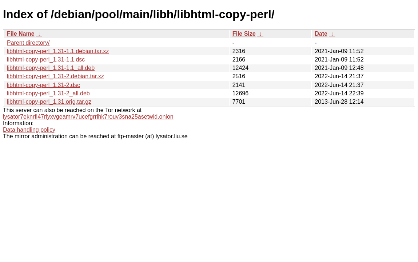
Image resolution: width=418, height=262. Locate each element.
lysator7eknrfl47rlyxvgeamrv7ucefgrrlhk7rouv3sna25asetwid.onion (88, 117)
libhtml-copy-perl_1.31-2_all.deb (48, 93)
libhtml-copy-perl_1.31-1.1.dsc (46, 59)
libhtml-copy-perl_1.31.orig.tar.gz (49, 102)
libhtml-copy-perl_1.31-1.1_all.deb (51, 68)
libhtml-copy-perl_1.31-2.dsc (43, 85)
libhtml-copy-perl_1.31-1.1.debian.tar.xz (58, 51)
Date (321, 34)
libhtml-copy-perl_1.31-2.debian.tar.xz (55, 76)
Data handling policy (29, 130)
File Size (244, 34)
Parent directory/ (28, 43)
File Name (21, 34)
